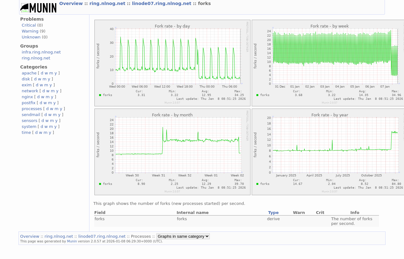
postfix (29, 102)
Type (273, 212)
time (26, 132)
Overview (71, 3)
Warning (30, 31)
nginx (27, 96)
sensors (30, 120)
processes (32, 108)
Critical (29, 25)
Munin (72, 241)
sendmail (31, 114)
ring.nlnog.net (108, 3)
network (30, 91)
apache (29, 73)
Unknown (31, 37)
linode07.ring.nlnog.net (162, 3)
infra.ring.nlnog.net (41, 52)
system (29, 126)
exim (27, 85)
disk (26, 79)
